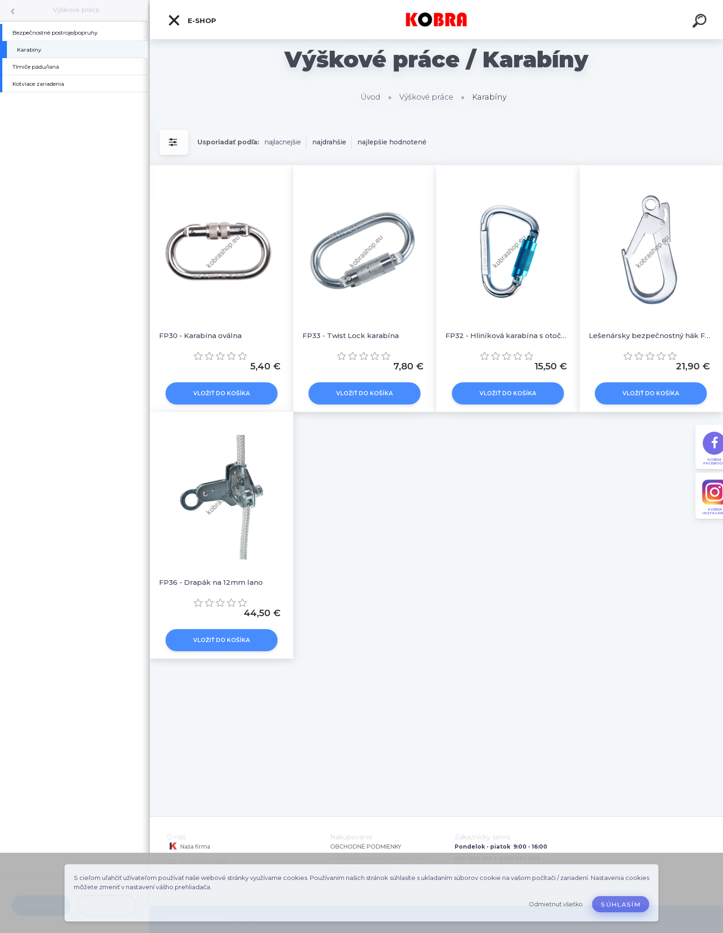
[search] (701, 22)
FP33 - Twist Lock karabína (350, 335)
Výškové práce (76, 10)
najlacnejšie (283, 142)
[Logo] (436, 19)
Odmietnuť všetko (556, 904)
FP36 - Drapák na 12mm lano (211, 582)
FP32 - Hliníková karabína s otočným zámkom (507, 335)
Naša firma (188, 846)
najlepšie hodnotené (392, 142)
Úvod (370, 97)
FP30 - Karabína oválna (200, 335)
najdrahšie (329, 142)
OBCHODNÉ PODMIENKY (365, 846)
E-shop (191, 20)
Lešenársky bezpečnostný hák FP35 (651, 335)
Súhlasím (620, 904)
